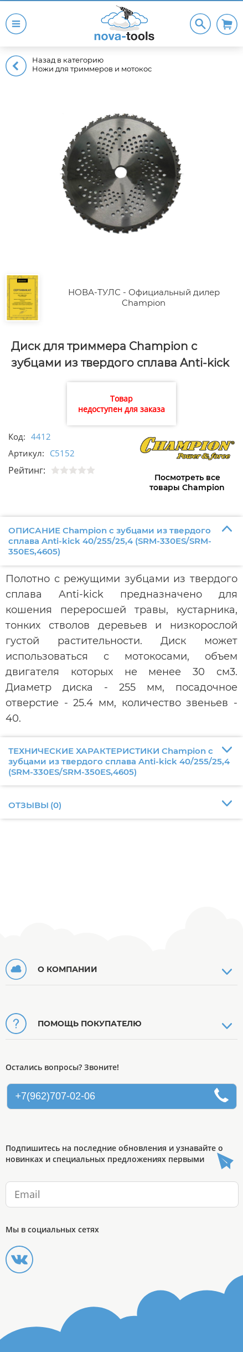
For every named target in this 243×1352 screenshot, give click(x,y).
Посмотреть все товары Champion (187, 482)
